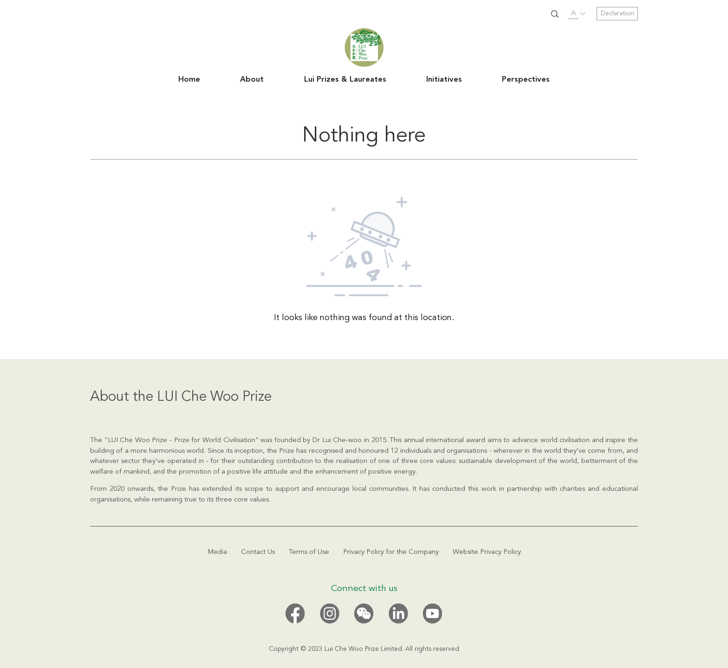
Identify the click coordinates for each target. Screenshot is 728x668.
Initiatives (444, 80)
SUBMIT (555, 14)
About (252, 80)
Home (189, 80)
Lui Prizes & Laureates (345, 80)
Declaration (617, 13)
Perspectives (526, 80)
